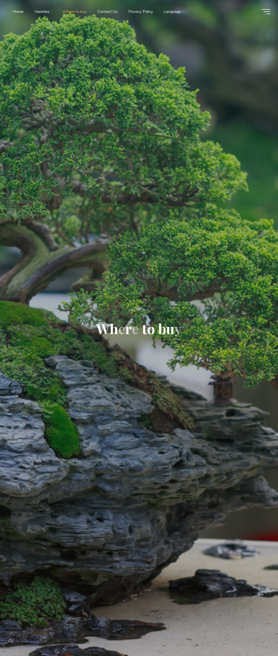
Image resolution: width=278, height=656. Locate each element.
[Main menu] (265, 11)
